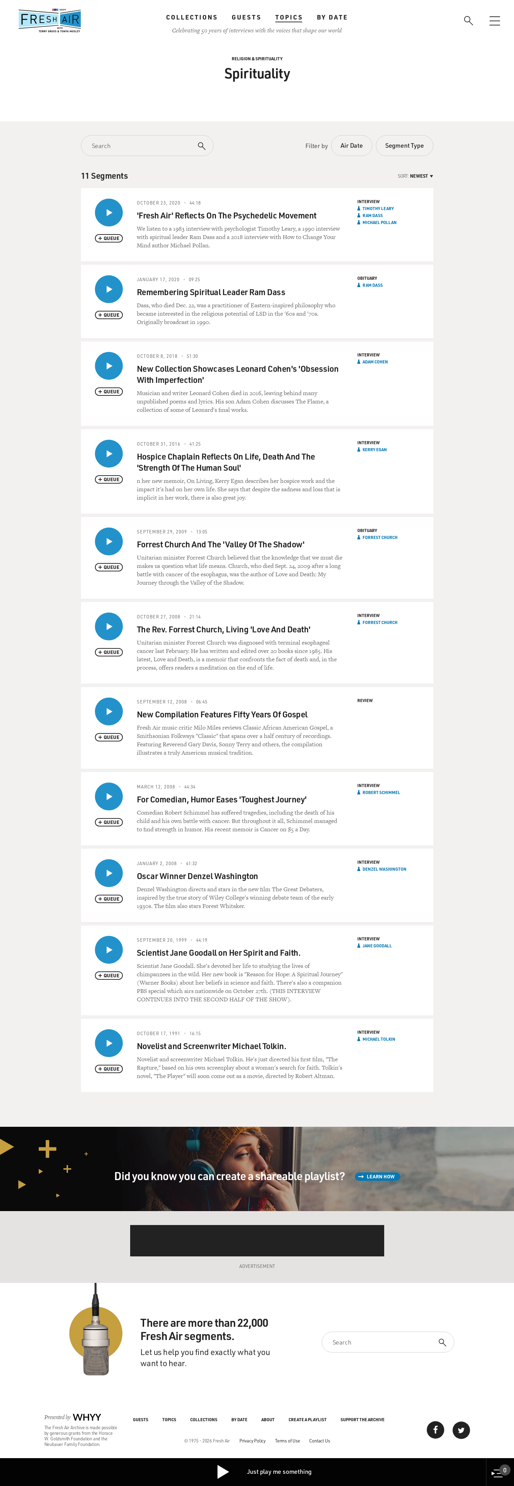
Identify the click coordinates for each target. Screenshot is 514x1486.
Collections (192, 17)
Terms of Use (287, 1440)
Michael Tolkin (379, 1039)
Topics (289, 17)
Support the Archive (363, 1419)
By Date (332, 17)
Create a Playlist (308, 1419)
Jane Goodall (377, 945)
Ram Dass (373, 215)
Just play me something (264, 1472)
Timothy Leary (378, 208)
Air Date (352, 145)
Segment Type (404, 145)
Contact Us (319, 1440)
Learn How (381, 1176)
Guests (246, 17)
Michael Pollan (380, 222)
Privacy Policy (252, 1440)
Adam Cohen (375, 361)
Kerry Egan (375, 449)
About (268, 1419)
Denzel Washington (385, 869)
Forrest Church (380, 537)
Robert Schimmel (381, 792)
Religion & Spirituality (257, 58)
